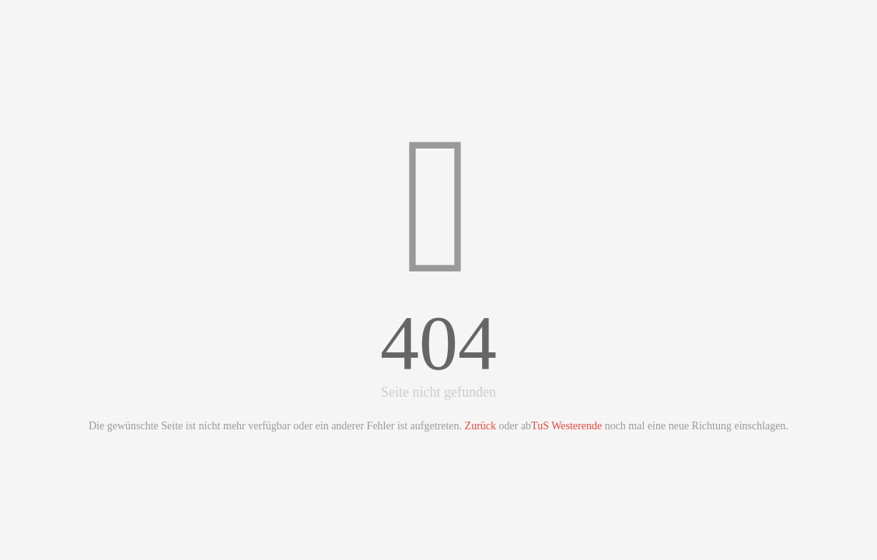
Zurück (480, 426)
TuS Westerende (566, 426)
